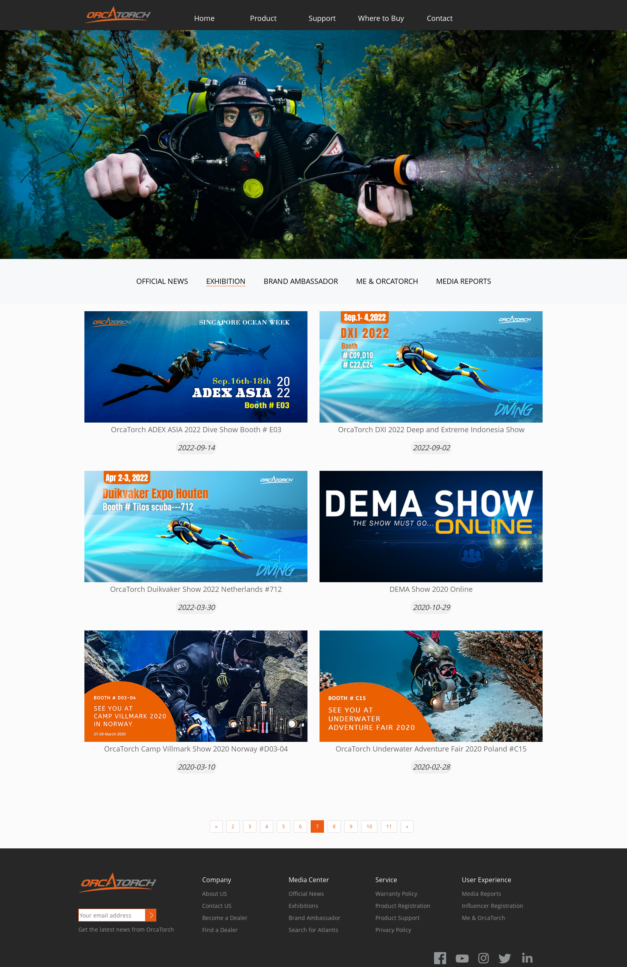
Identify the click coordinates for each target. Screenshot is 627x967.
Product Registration (402, 906)
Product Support (397, 918)
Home (204, 18)
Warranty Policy (396, 893)
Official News (162, 281)
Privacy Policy (393, 930)
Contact (440, 18)
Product (263, 18)
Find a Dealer (220, 930)
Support (322, 18)
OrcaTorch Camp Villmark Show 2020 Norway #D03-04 (196, 748)
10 (369, 826)
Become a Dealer (225, 918)
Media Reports (463, 281)
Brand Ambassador (301, 281)
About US (214, 893)
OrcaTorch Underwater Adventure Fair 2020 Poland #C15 (431, 748)
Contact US (217, 906)
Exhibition (226, 281)
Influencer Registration (492, 906)
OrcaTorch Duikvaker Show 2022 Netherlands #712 (196, 589)
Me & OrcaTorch (387, 281)
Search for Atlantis (313, 930)
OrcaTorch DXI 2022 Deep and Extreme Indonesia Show (431, 429)
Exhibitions (303, 906)
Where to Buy (381, 18)
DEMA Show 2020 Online (431, 589)
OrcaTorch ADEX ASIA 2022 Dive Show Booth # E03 (196, 429)
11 (389, 826)
